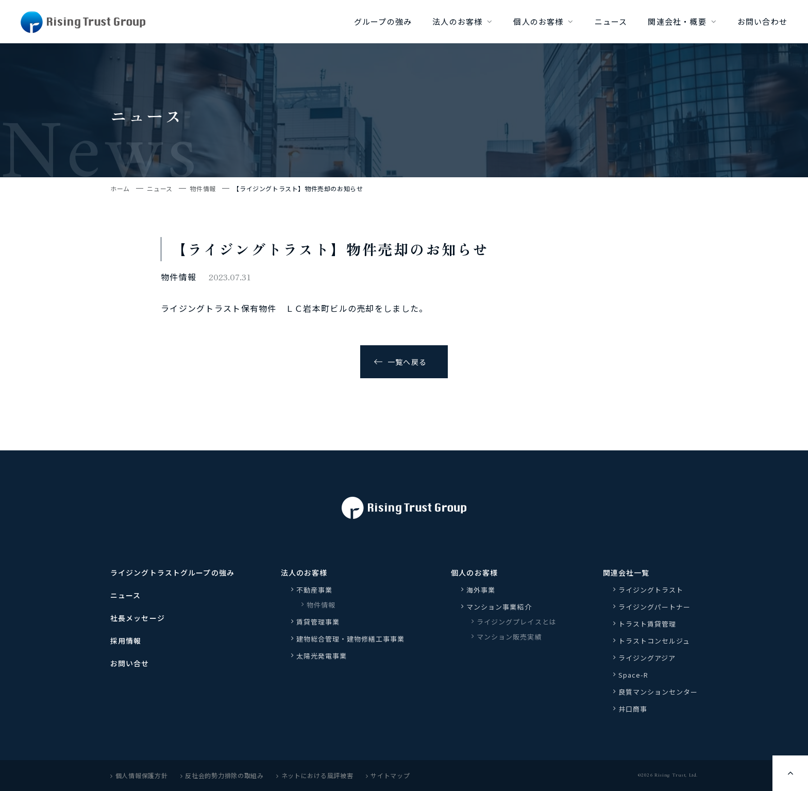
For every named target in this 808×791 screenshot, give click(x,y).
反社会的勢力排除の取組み (222, 775)
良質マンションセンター (658, 692)
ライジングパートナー (654, 607)
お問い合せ (129, 663)
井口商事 (632, 709)
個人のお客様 (538, 21)
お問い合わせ (762, 21)
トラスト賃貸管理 (650, 624)
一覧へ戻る (407, 362)
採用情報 (125, 640)
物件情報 (202, 188)
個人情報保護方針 (139, 775)
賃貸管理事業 (318, 622)
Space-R (633, 675)
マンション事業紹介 (498, 607)
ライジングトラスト (650, 590)
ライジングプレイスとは (516, 622)
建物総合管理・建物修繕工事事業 (350, 639)
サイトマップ (388, 775)
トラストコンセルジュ (654, 641)
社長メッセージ (137, 618)
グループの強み (383, 21)
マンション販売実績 (509, 637)
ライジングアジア (647, 658)
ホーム (120, 188)
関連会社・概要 (677, 21)
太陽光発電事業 (321, 656)
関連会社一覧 (626, 572)
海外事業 (480, 590)
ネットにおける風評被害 (315, 775)
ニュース (611, 21)
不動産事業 (314, 590)
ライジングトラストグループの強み (172, 572)
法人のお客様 (457, 21)
